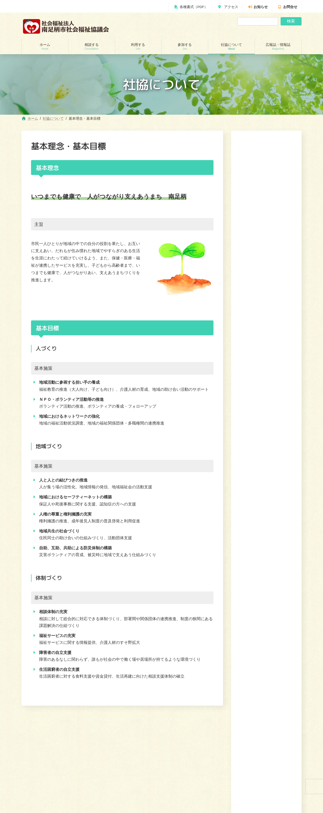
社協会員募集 (253, 233)
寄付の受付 (251, 243)
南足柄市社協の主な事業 (262, 195)
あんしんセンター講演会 (188, 769)
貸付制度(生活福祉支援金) (45, 761)
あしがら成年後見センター (46, 787)
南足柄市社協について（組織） (264, 182)
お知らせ (258, 7)
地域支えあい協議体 (185, 778)
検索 (291, 21)
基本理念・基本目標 (259, 214)
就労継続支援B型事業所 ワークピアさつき (128, 778)
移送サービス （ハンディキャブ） (122, 796)
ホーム (188, 727)
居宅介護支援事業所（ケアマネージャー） (128, 769)
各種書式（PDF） (191, 7)
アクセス (228, 7)
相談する (204, 727)
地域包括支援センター (43, 769)
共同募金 (250, 253)
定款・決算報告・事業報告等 (266, 204)
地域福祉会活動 (182, 787)
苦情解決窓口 (253, 224)
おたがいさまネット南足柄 (117, 804)
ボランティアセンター (186, 761)
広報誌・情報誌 (288, 727)
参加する (240, 727)
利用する (222, 727)
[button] (266, 287)
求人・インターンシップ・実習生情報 (266, 265)
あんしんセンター (40, 778)
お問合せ (287, 7)
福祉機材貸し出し (111, 787)
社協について (255, 163)
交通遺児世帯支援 (40, 804)
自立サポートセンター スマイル (50, 796)
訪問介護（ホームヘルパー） (119, 761)
